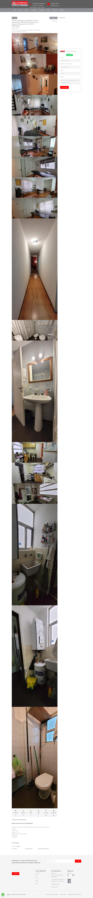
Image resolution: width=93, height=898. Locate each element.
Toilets (38, 813)
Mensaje (62, 76)
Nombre (61, 57)
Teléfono (62, 70)
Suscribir (78, 861)
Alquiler (37, 880)
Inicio (15, 10)
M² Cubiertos (53, 813)
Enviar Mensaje (64, 87)
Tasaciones (34, 10)
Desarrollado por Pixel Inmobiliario (74, 894)
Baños (30, 813)
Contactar (70, 55)
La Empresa (41, 10)
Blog (48, 10)
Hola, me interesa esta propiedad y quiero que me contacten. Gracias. (70, 81)
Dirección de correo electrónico (66, 63)
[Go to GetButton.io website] (3, 896)
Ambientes (23, 813)
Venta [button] (20, 10)
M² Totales (46, 813)
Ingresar (62, 10)
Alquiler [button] (26, 10)
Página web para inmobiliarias (52, 894)
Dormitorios (15, 813)
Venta (37, 877)
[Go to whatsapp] (2, 894)
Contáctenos (54, 10)
